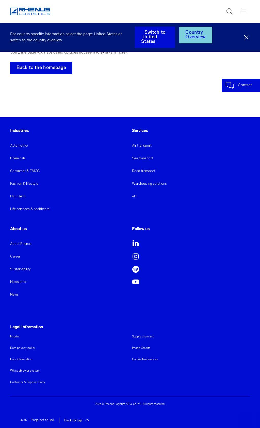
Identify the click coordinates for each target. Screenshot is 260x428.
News (14, 295)
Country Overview (195, 35)
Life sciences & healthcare (30, 209)
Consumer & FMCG (25, 171)
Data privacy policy (23, 348)
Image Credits (141, 348)
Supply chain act (143, 336)
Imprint (15, 336)
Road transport (143, 171)
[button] (229, 11)
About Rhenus (20, 244)
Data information (21, 359)
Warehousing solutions (149, 184)
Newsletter (18, 282)
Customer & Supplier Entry (27, 382)
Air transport (142, 146)
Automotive (19, 146)
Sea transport (142, 158)
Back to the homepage (41, 67)
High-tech (17, 196)
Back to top (76, 420)
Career (15, 257)
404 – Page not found (37, 420)
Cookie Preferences (145, 359)
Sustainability (20, 269)
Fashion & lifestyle (24, 184)
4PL (135, 196)
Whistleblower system (25, 370)
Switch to (155, 37)
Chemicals (18, 158)
